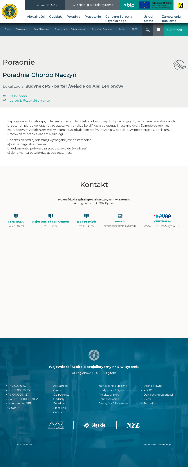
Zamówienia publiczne (171, 19)
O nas (7, 29)
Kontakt (122, 29)
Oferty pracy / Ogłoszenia (114, 390)
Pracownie (93, 16)
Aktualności (36, 16)
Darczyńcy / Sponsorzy (101, 29)
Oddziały (55, 16)
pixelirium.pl (164, 444)
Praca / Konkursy (41, 29)
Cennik (57, 412)
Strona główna (153, 385)
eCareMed (174, 30)
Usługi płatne (149, 19)
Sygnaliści (150, 403)
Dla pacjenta (21, 29)
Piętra (147, 399)
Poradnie (73, 16)
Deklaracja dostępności (158, 394)
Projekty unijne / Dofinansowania (70, 29)
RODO (135, 29)
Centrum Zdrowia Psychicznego (118, 19)
